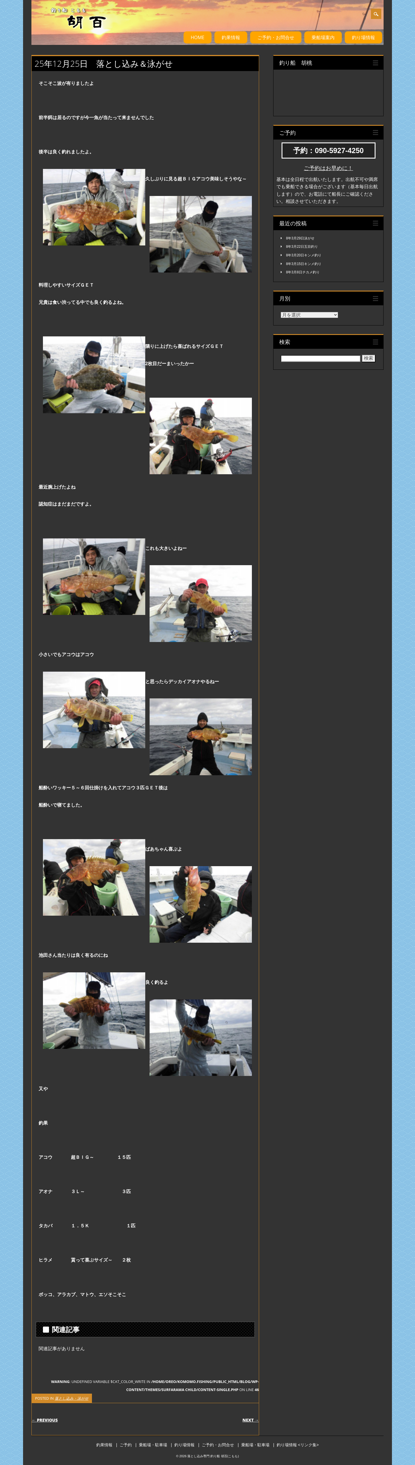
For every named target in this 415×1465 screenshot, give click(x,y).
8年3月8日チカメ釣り (303, 272)
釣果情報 (231, 37)
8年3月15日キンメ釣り (304, 264)
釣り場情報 (363, 37)
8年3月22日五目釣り (302, 247)
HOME (198, 37)
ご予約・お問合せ (275, 37)
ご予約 (126, 1445)
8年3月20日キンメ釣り (304, 255)
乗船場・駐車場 (153, 1445)
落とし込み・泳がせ (71, 1398)
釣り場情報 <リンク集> (298, 1445)
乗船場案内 (323, 37)
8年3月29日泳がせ (300, 238)
